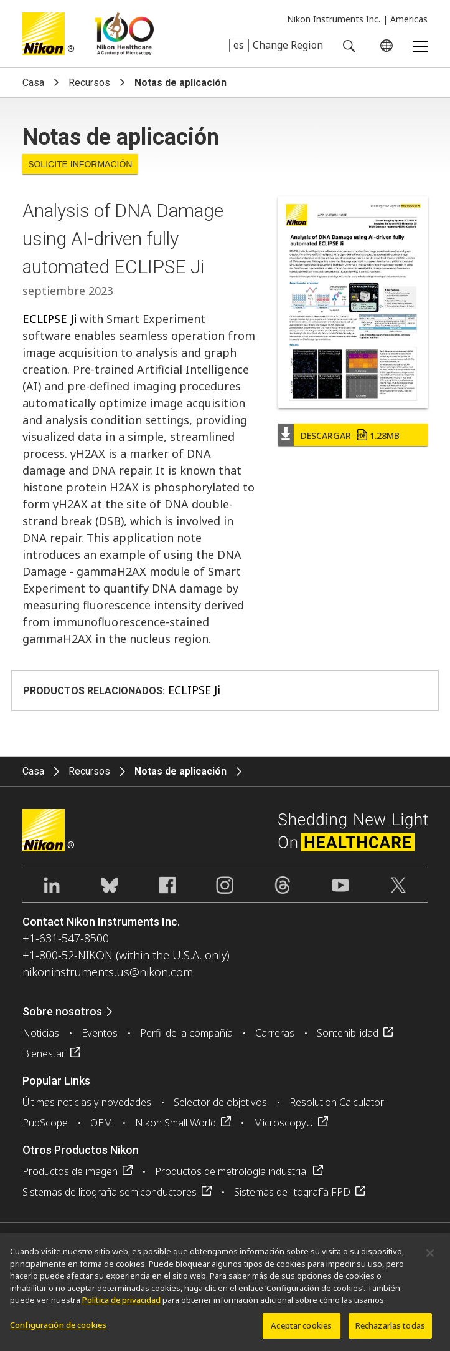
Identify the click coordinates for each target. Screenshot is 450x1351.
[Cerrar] (430, 1257)
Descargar (350, 436)
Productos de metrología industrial (231, 1171)
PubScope (45, 1123)
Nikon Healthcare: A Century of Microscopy (124, 33)
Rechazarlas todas (390, 1329)
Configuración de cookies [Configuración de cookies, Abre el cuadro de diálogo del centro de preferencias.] (58, 1329)
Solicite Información (80, 164)
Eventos (100, 1033)
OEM (101, 1123)
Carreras (274, 1033)
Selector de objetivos (220, 1102)
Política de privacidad (121, 1304)
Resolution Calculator (336, 1102)
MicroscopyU (283, 1123)
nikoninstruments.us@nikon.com (107, 971)
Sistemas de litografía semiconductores (109, 1192)
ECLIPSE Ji (49, 318)
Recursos (89, 83)
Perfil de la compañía (186, 1033)
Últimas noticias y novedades (86, 1102)
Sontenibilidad (347, 1033)
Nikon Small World (175, 1123)
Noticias (40, 1033)
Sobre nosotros (62, 1011)
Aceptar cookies (301, 1329)
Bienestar (43, 1053)
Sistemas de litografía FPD (292, 1192)
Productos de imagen (70, 1171)
